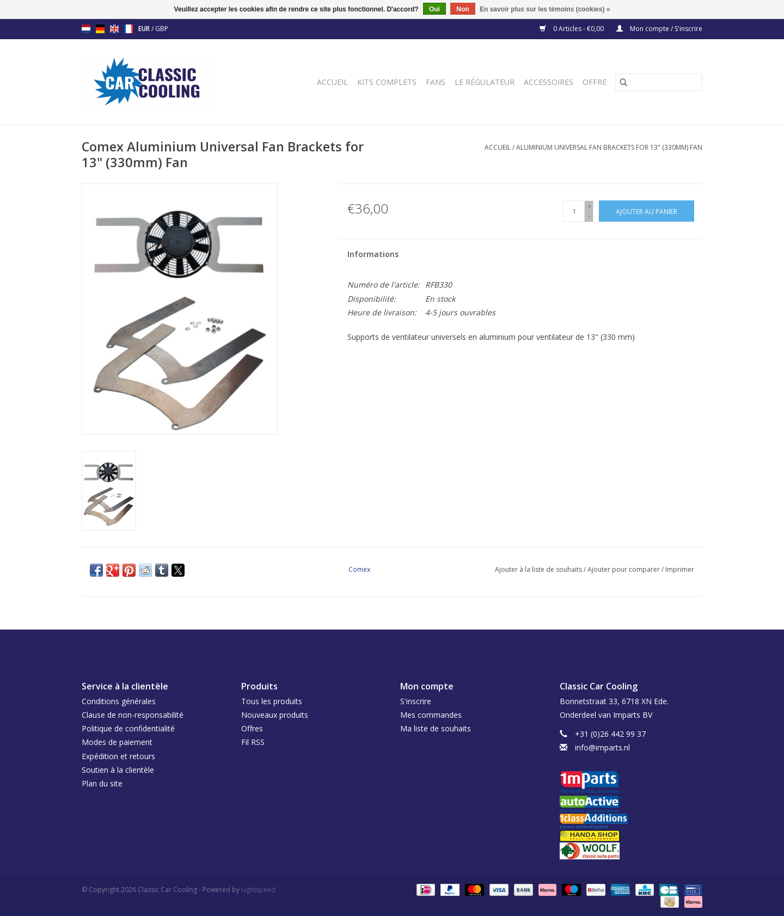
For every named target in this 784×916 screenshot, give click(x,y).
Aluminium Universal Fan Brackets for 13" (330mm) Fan (609, 147)
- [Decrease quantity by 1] (589, 216)
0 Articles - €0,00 (572, 28)
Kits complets (386, 82)
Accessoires (548, 82)
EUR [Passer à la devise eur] (144, 28)
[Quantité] (574, 211)
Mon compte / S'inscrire (659, 28)
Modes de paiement (117, 742)
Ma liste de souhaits (435, 728)
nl (86, 29)
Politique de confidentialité (128, 728)
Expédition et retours (118, 756)
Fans (435, 82)
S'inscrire (415, 701)
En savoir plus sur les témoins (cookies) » (545, 9)
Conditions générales (119, 701)
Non (462, 9)
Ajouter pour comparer (624, 569)
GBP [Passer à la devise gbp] (161, 28)
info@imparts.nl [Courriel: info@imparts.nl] (602, 747)
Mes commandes (431, 715)
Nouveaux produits (274, 715)
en (114, 29)
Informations (373, 254)
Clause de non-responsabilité (132, 715)
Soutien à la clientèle (118, 770)
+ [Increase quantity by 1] (589, 206)
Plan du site (102, 783)
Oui (434, 9)
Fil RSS (253, 742)
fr (128, 29)
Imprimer (679, 569)
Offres (252, 728)
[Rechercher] (658, 82)
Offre (595, 82)
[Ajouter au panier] (646, 211)
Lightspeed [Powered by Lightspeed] (258, 889)
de (100, 29)
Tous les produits (271, 701)
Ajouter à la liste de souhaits (539, 569)
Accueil (332, 82)
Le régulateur (484, 82)
